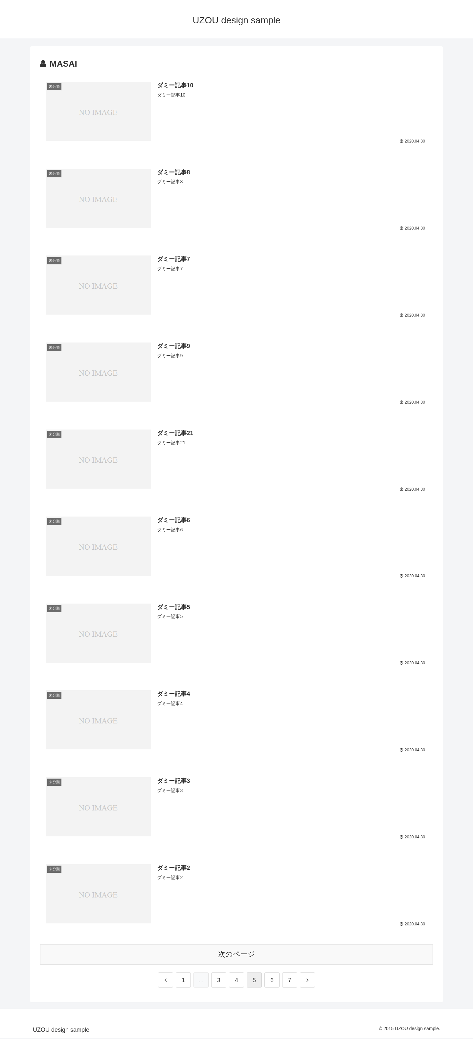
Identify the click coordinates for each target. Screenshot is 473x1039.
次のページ (236, 955)
